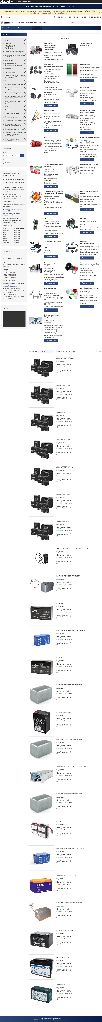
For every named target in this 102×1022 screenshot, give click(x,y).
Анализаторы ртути (50, 230)
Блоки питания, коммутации (89, 227)
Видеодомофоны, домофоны (54, 277)
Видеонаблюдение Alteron (89, 249)
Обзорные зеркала (86, 202)
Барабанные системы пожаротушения (51, 197)
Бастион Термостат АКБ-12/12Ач (69, 739)
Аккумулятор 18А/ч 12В (65, 440)
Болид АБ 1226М (62, 957)
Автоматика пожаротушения (53, 60)
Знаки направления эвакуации (50, 179)
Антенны (83, 224)
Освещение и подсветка (89, 164)
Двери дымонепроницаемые (90, 67)
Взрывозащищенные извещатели (87, 94)
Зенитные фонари (50, 74)
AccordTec (47, 250)
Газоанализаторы (86, 229)
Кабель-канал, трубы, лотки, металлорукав (88, 111)
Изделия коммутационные (53, 207)
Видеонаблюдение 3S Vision (89, 247)
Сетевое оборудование (52, 241)
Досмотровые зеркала (87, 199)
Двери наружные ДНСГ (88, 74)
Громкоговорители (86, 272)
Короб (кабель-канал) (87, 116)
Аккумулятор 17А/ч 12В (65, 412)
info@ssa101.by (12, 286)
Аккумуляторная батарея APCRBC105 (71, 766)
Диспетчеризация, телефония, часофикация (53, 88)
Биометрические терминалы (53, 274)
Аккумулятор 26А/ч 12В (65, 467)
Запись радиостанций (51, 99)
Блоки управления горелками (54, 233)
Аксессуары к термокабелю (53, 114)
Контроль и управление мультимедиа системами (88, 155)
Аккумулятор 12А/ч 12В (65, 385)
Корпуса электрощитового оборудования (53, 336)
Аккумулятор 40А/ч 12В (65, 494)
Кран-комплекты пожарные (53, 210)
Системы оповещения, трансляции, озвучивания (89, 264)
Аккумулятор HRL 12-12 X (66, 875)
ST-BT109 (59, 658)
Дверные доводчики (51, 280)
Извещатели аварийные (88, 90)
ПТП (45, 218)
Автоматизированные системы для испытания (52, 222)
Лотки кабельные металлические (86, 128)
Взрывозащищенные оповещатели (51, 175)
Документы (12, 28)
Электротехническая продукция (51, 316)
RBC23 (58, 821)
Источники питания (86, 173)
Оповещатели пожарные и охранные (13, 88)
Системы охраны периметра (50, 289)
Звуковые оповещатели (52, 183)
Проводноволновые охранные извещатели (51, 294)
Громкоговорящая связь (88, 275)
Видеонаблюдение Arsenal (89, 252)
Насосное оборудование (52, 143)
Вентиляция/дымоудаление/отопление (53, 65)
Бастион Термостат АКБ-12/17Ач (69, 685)
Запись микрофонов (51, 97)
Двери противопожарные (88, 77)
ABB (45, 247)
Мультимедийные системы (90, 137)
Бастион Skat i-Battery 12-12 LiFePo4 (71, 848)
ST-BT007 (59, 603)
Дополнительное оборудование (86, 279)
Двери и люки (85, 64)
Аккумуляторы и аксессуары (86, 44)
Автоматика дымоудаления (53, 52)
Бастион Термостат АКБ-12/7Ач (68, 576)
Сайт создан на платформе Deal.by (51, 1018)
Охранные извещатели (88, 100)
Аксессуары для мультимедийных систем (88, 141)
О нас (4, 28)
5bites (46, 245)
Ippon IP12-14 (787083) (64, 930)
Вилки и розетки (49, 320)
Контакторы (48, 323)
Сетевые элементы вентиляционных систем (52, 82)
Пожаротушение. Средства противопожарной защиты (53, 192)
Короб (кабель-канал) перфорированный (87, 123)
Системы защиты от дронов (53, 307)
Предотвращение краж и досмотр (13, 102)
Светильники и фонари (88, 168)
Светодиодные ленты (87, 170)
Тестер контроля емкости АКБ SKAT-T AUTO (73, 549)
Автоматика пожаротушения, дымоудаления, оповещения (50, 46)
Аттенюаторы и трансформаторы (86, 269)
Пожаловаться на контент (60, 1020)
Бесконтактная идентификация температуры (49, 270)
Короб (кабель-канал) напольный (87, 119)
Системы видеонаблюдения (87, 242)
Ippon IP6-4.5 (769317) (64, 712)
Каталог (36, 28)
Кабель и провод (50, 110)
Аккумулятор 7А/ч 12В (65, 358)
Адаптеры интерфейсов (88, 221)
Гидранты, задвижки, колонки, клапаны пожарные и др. (53, 202)
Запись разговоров (50, 102)
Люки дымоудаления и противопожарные (51, 77)
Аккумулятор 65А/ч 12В (65, 521)
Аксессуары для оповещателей (49, 170)
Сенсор (83, 218)
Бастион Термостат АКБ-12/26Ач (69, 903)
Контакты (28, 28)
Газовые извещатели (87, 98)
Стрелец (83, 303)
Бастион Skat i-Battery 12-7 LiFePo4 (70, 630)
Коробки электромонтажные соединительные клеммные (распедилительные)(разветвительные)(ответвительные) (53, 329)
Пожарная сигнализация (88, 300)
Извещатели (84, 87)
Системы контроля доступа (14, 120)
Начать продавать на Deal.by (23, 1)
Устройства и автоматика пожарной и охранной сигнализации (89, 290)
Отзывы (20, 28)
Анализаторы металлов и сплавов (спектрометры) (52, 227)
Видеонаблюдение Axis (88, 254)
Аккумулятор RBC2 (63, 984)
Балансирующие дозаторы (53, 141)
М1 (45, 137)
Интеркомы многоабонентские (50, 93)
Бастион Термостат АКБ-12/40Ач (69, 794)
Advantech (47, 253)
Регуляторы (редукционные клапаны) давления (53, 147)
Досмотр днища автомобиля (90, 196)
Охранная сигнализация (88, 298)
